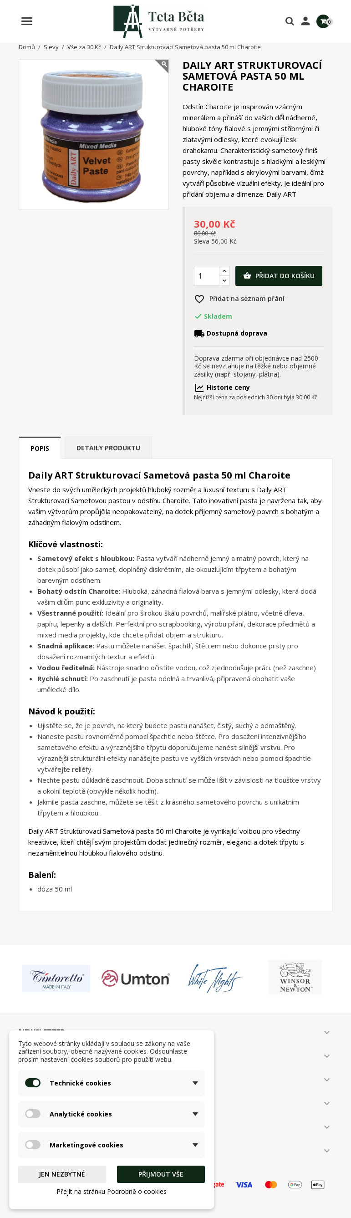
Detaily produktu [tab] (108, 447)
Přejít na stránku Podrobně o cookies (111, 1191)
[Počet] (206, 276)
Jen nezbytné (62, 1174)
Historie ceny (222, 387)
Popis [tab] (40, 448)
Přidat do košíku (279, 275)
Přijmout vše (160, 1174)
